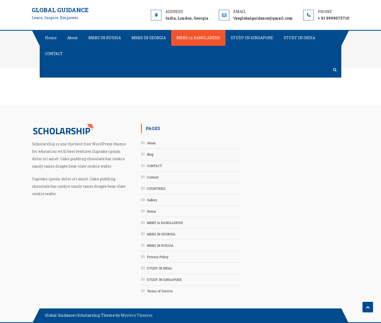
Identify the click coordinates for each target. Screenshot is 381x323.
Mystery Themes (136, 315)
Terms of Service (160, 291)
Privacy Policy (158, 257)
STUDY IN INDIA (299, 37)
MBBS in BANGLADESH (198, 37)
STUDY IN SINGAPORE (252, 37)
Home (51, 37)
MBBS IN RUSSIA (104, 37)
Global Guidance (60, 10)
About (72, 37)
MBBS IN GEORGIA (148, 37)
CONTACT (54, 53)
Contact (152, 177)
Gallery (152, 200)
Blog (150, 154)
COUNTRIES (156, 188)
